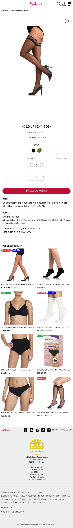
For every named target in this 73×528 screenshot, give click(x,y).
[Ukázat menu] (3, 4)
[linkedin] (49, 431)
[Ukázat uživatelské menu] (64, 4)
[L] (42, 164)
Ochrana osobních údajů (13, 499)
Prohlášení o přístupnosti (32, 502)
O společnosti (8, 492)
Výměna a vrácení (9, 502)
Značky (20, 492)
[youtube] (37, 431)
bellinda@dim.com (17, 223)
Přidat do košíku (36, 191)
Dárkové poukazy (9, 496)
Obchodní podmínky (36, 499)
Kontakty (30, 492)
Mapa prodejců (62, 429)
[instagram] (31, 431)
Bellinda (23, 524)
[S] (30, 164)
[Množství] (36, 177)
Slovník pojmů (63, 496)
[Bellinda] (36, 3)
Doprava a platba (56, 499)
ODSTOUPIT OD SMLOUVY (12, 512)
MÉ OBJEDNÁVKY (8, 507)
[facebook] (25, 431)
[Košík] (69, 4)
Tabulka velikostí (28, 496)
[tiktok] (43, 431)
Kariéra (39, 492)
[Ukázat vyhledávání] (59, 4)
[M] (36, 164)
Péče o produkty (46, 496)
